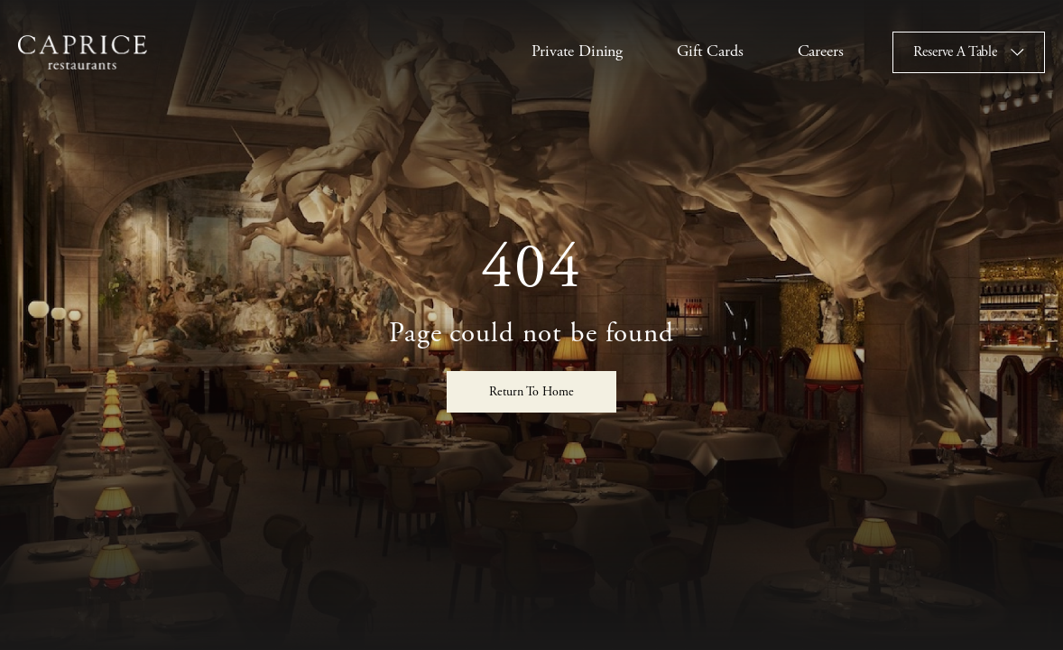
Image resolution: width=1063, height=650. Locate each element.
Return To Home (531, 392)
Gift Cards (710, 51)
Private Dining (577, 51)
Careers (821, 51)
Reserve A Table (955, 51)
